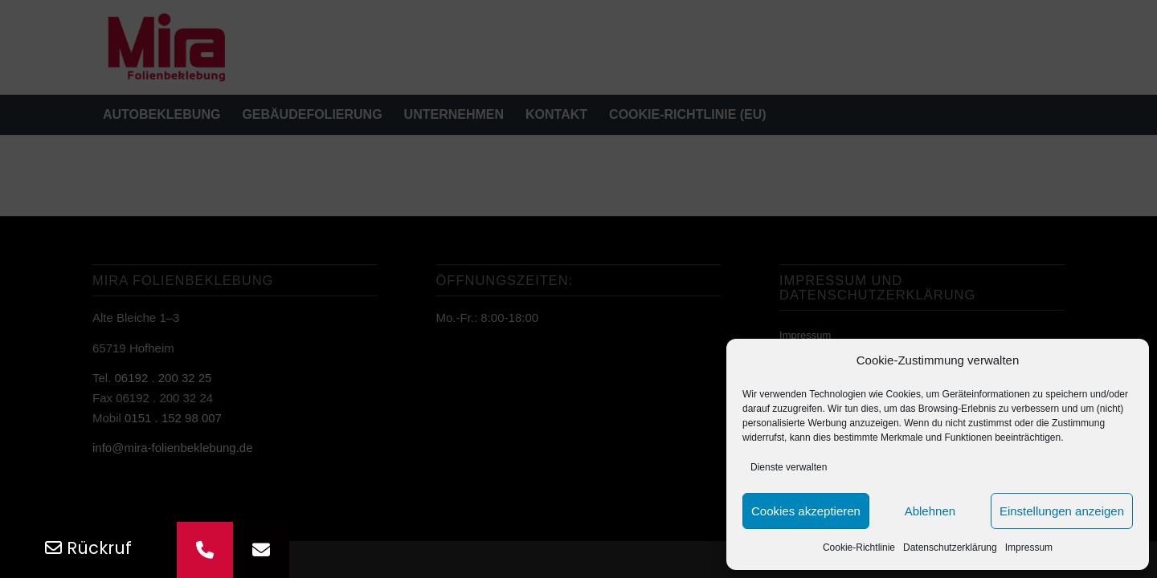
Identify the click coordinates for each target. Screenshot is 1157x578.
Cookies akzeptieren (806, 511)
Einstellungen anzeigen (1062, 511)
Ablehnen (930, 511)
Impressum (1029, 547)
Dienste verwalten (788, 467)
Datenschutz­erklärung (950, 547)
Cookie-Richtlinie (859, 547)
